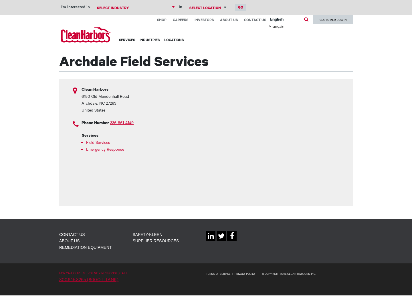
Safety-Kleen (148, 234)
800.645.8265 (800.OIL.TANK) (88, 279)
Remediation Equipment (85, 247)
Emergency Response (105, 149)
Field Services (98, 142)
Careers (180, 19)
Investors (204, 19)
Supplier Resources (156, 241)
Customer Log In (333, 19)
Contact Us (255, 19)
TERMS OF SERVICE (218, 273)
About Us (229, 19)
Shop (162, 19)
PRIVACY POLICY (245, 273)
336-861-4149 (122, 122)
